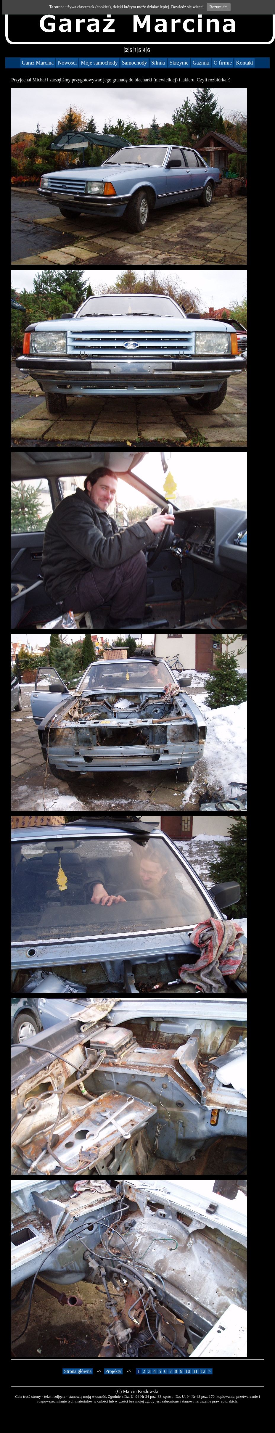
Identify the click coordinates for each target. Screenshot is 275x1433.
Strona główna (77, 1371)
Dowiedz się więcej (187, 7)
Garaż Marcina (38, 63)
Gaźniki (201, 63)
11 (195, 1371)
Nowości (67, 63)
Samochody (134, 63)
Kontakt (244, 63)
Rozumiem (219, 7)
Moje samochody (99, 63)
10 (187, 1371)
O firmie (223, 63)
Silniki (158, 63)
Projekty (113, 1371)
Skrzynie (179, 63)
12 (203, 1371)
